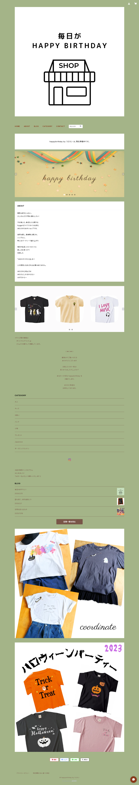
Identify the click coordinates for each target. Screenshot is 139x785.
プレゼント (18, 435)
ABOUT (27, 126)
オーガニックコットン (22, 448)
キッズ (17, 408)
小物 (16, 428)
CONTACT (60, 126)
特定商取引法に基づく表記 (41, 773)
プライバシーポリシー (23, 773)
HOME (17, 126)
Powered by (69, 781)
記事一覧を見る (69, 522)
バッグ (17, 422)
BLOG (36, 126)
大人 (16, 402)
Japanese (19, 442)
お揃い (17, 415)
